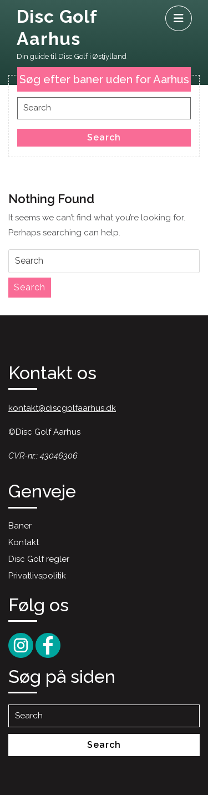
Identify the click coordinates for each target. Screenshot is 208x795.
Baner (20, 526)
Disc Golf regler (38, 559)
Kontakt (23, 542)
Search (104, 137)
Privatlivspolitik (37, 576)
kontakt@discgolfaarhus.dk (62, 408)
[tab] (178, 18)
